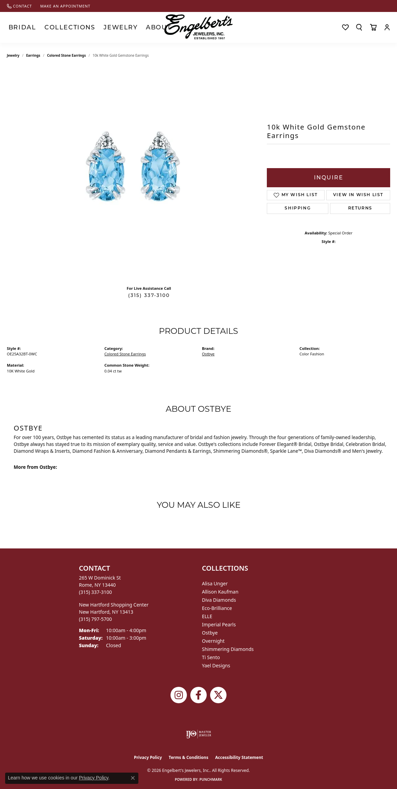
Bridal (17, 27)
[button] (359, 27)
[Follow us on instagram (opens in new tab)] (178, 695)
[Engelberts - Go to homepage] (198, 26)
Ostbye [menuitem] (210, 632)
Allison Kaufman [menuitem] (220, 591)
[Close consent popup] (133, 778)
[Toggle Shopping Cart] (373, 27)
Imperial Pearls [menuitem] (219, 624)
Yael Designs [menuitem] (216, 665)
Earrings (33, 55)
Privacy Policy (148, 757)
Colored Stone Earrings (66, 55)
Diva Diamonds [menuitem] (219, 600)
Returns (360, 208)
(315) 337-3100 (149, 295)
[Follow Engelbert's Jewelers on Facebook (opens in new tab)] (198, 695)
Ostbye (208, 353)
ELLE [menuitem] (207, 616)
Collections (51, 27)
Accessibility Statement (239, 757)
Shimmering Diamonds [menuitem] (228, 649)
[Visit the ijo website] (198, 734)
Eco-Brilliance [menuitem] (217, 608)
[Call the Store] (95, 592)
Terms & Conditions (188, 757)
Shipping (298, 208)
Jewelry (86, 27)
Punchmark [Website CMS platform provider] (211, 779)
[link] (19, 6)
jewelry (13, 55)
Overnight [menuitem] (213, 641)
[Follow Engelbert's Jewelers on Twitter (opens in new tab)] (218, 695)
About (114, 27)
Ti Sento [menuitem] (211, 657)
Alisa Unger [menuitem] (215, 583)
